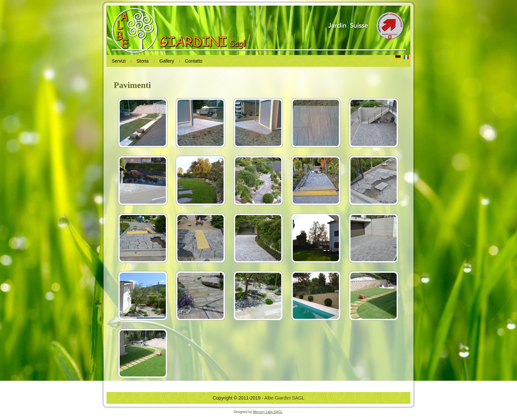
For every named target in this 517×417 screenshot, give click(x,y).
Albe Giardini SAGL (284, 398)
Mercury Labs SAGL (268, 412)
